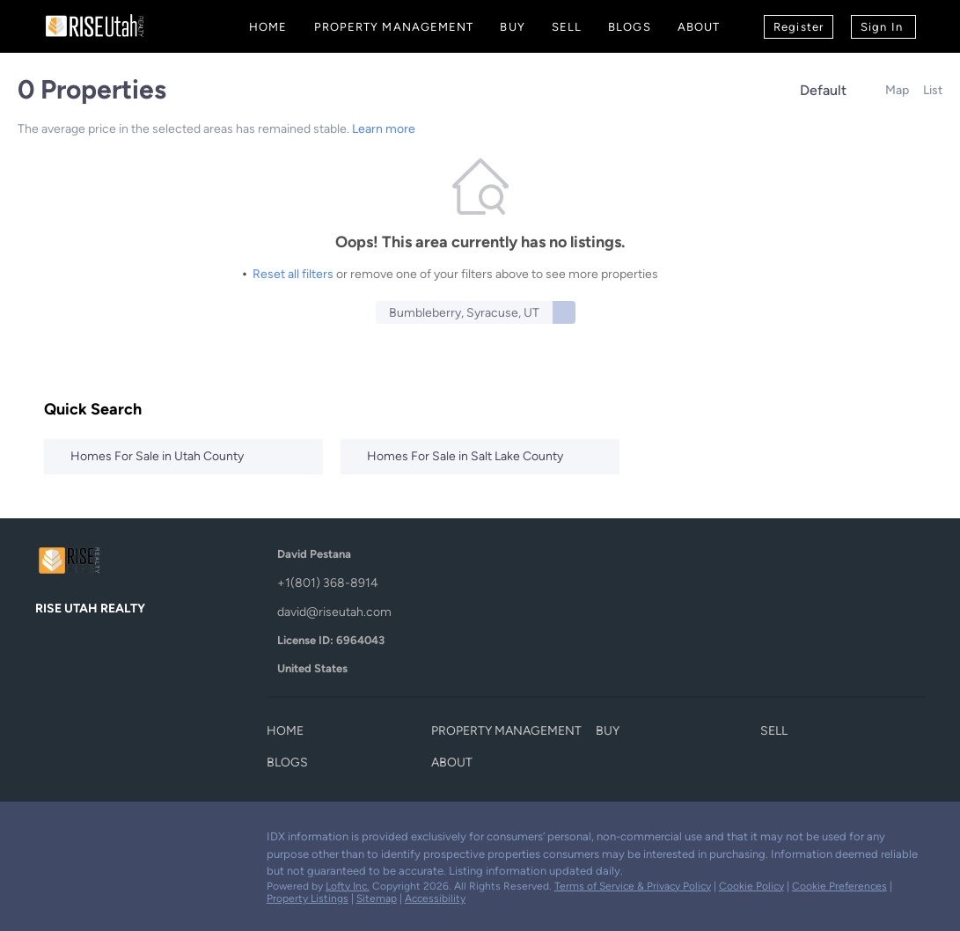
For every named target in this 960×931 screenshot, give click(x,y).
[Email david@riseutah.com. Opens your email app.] (405, 612)
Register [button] (798, 26)
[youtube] (154, 841)
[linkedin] (83, 841)
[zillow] (119, 841)
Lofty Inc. (348, 886)
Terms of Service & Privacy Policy (632, 886)
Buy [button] (512, 26)
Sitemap (376, 898)
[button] (564, 312)
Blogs (629, 26)
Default (823, 90)
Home (268, 26)
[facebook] (48, 841)
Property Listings (307, 898)
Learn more (383, 128)
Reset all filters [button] (293, 274)
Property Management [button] (394, 26)
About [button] (699, 26)
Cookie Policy (751, 886)
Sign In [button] (882, 26)
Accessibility (435, 898)
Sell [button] (567, 26)
